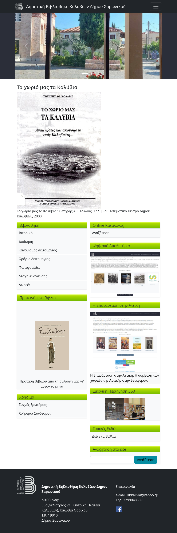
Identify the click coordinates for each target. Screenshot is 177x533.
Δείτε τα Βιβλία (104, 436)
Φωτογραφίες (29, 267)
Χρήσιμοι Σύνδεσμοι (35, 413)
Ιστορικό (26, 233)
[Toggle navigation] (156, 6)
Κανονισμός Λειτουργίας (38, 250)
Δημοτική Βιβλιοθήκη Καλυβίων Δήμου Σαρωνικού (76, 6)
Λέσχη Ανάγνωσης (33, 276)
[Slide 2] (92, 73)
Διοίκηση (26, 241)
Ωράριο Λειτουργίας (34, 258)
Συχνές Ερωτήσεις (33, 404)
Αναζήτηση (100, 233)
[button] (59, 150)
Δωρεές (24, 284)
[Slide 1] (85, 73)
